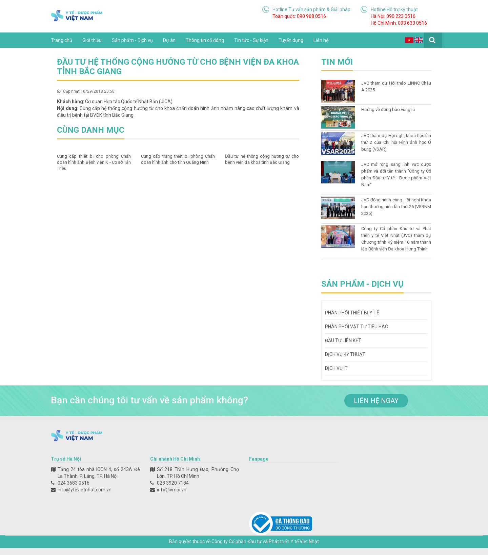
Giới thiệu (92, 40)
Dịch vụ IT (336, 368)
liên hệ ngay (376, 401)
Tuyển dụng (291, 40)
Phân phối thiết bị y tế (352, 312)
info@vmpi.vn (171, 489)
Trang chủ (61, 40)
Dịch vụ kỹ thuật (345, 354)
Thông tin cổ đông (205, 40)
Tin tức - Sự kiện (251, 40)
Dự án (169, 40)
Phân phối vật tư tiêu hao (356, 326)
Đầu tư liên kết (343, 340)
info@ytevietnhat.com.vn (84, 489)
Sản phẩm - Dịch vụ (132, 40)
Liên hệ (320, 40)
